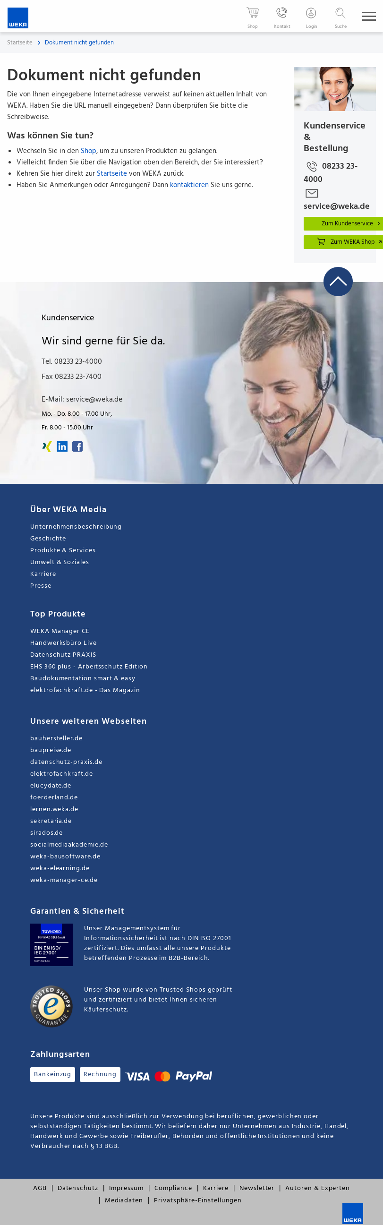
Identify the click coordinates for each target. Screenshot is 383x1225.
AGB (40, 1188)
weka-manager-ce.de (64, 880)
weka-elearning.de (60, 869)
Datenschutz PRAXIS (63, 655)
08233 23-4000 (330, 171)
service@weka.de (335, 198)
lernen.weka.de (54, 809)
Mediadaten (124, 1200)
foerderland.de (54, 798)
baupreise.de (50, 750)
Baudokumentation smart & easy (83, 679)
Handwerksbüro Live (63, 643)
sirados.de (46, 833)
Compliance (173, 1188)
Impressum (126, 1188)
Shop (88, 151)
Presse (40, 586)
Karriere (43, 574)
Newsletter (256, 1188)
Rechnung (100, 1074)
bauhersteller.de (56, 739)
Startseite (20, 43)
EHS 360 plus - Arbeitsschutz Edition (88, 667)
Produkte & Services (63, 551)
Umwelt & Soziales (59, 562)
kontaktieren (189, 185)
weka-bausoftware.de (65, 857)
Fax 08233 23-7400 (72, 377)
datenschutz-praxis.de (66, 762)
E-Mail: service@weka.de (82, 399)
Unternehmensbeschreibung (76, 527)
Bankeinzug (52, 1074)
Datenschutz (78, 1188)
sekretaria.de (51, 821)
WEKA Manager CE (60, 631)
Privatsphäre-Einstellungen (198, 1200)
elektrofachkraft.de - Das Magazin (85, 690)
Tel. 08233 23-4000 (72, 362)
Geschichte (48, 539)
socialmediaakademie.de (69, 845)
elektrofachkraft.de (61, 774)
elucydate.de (50, 786)
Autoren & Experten (317, 1188)
